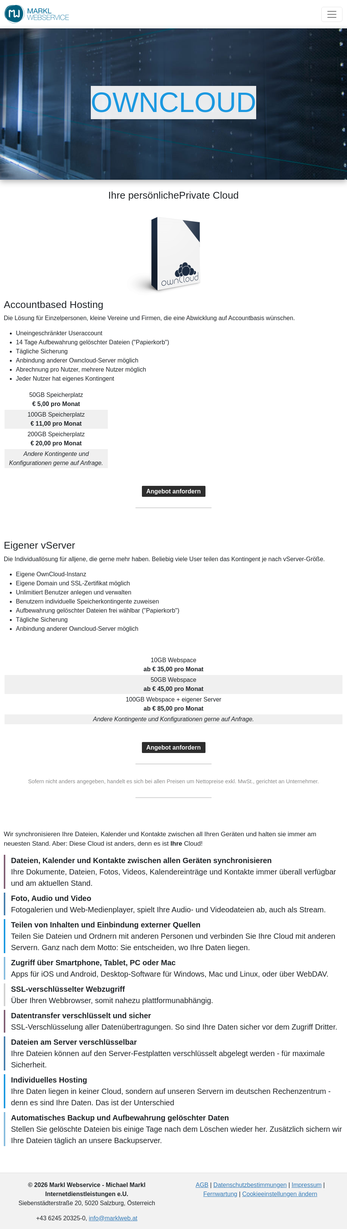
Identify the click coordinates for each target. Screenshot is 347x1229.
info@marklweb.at (113, 1218)
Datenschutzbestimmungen (250, 1185)
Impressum (307, 1185)
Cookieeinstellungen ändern (279, 1194)
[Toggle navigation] (331, 14)
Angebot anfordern (173, 491)
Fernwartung (220, 1194)
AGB (202, 1185)
